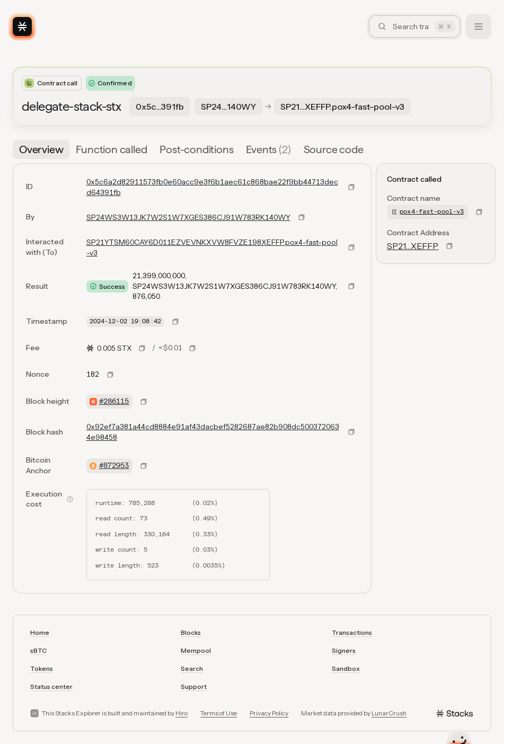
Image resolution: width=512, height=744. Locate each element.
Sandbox (346, 668)
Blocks (191, 632)
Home (39, 632)
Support (194, 686)
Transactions (352, 632)
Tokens (41, 668)
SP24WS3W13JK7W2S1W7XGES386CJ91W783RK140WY (188, 217)
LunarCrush (389, 713)
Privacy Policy (269, 713)
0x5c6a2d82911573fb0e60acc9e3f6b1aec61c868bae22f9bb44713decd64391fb (212, 187)
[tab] (41, 149)
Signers (344, 650)
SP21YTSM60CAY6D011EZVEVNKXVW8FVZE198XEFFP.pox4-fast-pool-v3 (212, 247)
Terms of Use (218, 713)
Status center (51, 686)
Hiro (181, 713)
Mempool (196, 650)
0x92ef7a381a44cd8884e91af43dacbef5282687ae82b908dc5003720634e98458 (212, 432)
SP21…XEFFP (412, 246)
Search (192, 668)
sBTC (38, 650)
